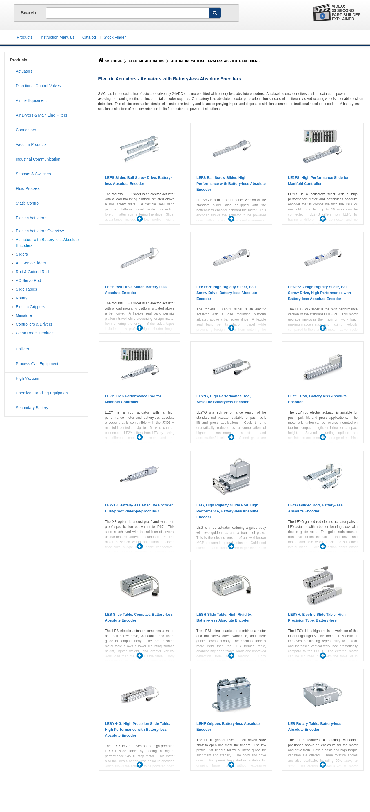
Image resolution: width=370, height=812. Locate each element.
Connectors (26, 130)
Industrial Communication (38, 159)
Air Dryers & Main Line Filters (41, 115)
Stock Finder (115, 37)
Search (29, 12)
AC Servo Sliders (31, 263)
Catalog (89, 37)
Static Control (27, 203)
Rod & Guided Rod (32, 271)
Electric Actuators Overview (40, 231)
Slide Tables (26, 289)
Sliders (22, 254)
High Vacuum (27, 378)
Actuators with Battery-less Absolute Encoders (215, 61)
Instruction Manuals (57, 37)
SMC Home (110, 61)
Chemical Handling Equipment (42, 393)
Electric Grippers (30, 306)
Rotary (21, 298)
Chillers (22, 349)
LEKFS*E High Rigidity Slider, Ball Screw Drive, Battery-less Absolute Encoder (226, 293)
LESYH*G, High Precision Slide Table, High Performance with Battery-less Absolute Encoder (137, 729)
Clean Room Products (35, 333)
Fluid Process (28, 188)
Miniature (24, 315)
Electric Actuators (146, 61)
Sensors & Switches (33, 174)
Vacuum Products (31, 144)
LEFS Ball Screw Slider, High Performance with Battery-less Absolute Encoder (231, 183)
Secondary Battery (32, 407)
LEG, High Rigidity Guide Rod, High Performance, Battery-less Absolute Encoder (227, 511)
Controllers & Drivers (34, 324)
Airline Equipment (31, 100)
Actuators (24, 71)
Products (24, 37)
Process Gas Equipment (37, 363)
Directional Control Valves (38, 86)
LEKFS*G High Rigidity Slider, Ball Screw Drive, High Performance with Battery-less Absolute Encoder (319, 293)
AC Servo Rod (28, 280)
